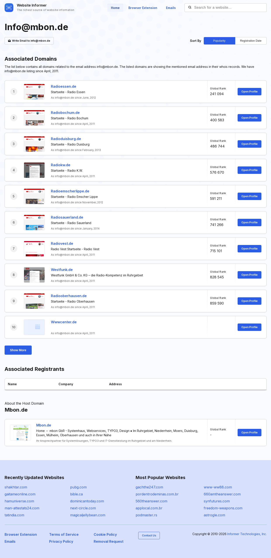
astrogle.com (214, 515)
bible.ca (76, 494)
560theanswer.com (151, 501)
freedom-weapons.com (223, 508)
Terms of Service (64, 534)
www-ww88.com (218, 487)
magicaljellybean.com (87, 515)
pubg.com (78, 487)
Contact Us (149, 535)
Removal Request (108, 541)
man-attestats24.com (22, 508)
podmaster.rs (146, 515)
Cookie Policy (105, 534)
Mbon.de (43, 425)
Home (115, 8)
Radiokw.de (60, 165)
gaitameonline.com (20, 494)
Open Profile (249, 91)
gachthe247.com (149, 487)
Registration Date (251, 40)
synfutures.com (217, 501)
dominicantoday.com (87, 501)
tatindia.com (14, 515)
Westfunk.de (62, 269)
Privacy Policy (61, 541)
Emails (171, 8)
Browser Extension (142, 8)
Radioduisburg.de (66, 139)
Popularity (219, 40)
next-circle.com (83, 508)
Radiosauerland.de (67, 217)
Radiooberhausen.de (69, 296)
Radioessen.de (63, 86)
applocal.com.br (149, 508)
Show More (18, 350)
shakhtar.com (16, 487)
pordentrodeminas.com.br (157, 494)
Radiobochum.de (65, 112)
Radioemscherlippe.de (70, 191)
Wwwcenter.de (64, 322)
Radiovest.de (62, 243)
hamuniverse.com (19, 501)
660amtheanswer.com (222, 494)
